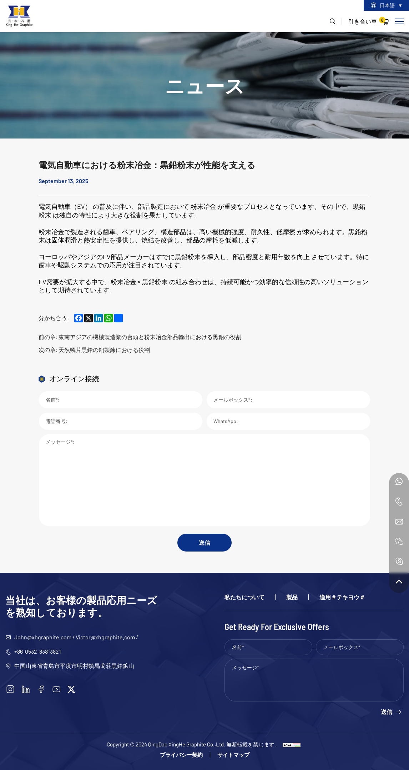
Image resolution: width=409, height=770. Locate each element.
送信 (204, 542)
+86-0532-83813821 (37, 651)
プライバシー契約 (181, 755)
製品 (292, 597)
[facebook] (41, 689)
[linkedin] (26, 689)
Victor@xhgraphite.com (105, 637)
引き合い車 (366, 21)
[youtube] (56, 689)
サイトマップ (233, 755)
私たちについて (244, 597)
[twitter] (71, 689)
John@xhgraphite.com (42, 637)
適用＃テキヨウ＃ (342, 597)
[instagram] (10, 689)
